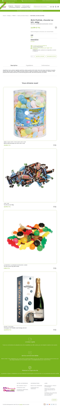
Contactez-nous (21, 387)
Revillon (33, 23)
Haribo (25, 265)
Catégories (11, 6)
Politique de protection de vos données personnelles (51, 394)
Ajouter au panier (40, 56)
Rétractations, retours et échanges (50, 386)
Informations (45, 65)
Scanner (54, 399)
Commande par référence (35, 388)
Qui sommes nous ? (22, 385)
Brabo (5, 141)
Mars (5, 203)
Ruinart (6, 326)
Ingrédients (29, 65)
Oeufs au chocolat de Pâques (23, 15)
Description (14, 65)
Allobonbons (7, 265)
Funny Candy (10, 141)
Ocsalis (20, 404)
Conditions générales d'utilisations (22, 390)
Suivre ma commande (36, 385)
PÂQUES (14, 15)
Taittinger (10, 326)
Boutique (9, 15)
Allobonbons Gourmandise (42, 23)
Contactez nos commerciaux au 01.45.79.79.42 (29, 0)
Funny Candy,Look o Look (20, 141)
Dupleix (51, 23)
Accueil (4, 15)
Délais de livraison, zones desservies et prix (50, 389)
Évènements (18, 6)
